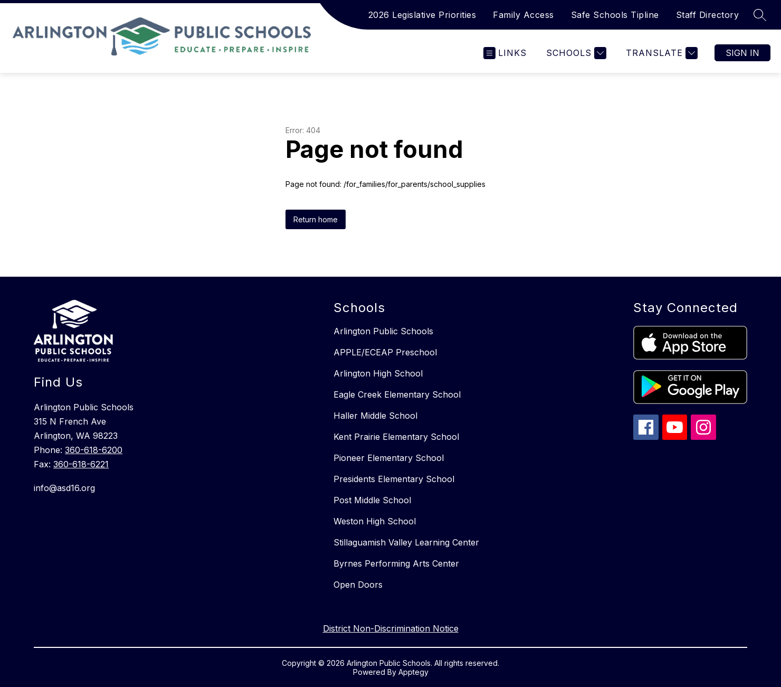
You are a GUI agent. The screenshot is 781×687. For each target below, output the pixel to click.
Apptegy (413, 671)
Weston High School (375, 521)
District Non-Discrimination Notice (391, 628)
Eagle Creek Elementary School (397, 394)
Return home (315, 219)
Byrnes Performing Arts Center (396, 563)
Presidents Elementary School (394, 479)
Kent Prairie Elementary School (396, 436)
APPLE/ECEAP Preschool (385, 352)
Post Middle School (372, 500)
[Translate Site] (660, 53)
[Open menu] (505, 53)
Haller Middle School (375, 415)
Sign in (742, 53)
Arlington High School (378, 373)
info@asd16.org (64, 488)
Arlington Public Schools (383, 331)
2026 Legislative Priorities (422, 15)
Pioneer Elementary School (389, 458)
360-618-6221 (81, 464)
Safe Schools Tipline (615, 15)
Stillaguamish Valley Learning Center (406, 542)
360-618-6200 (93, 450)
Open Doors (358, 584)
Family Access (523, 15)
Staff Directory (707, 15)
